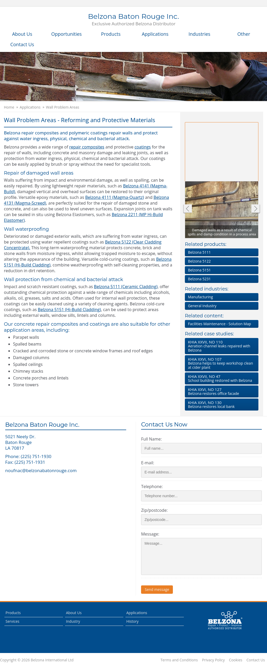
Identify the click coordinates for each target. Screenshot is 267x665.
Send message (157, 589)
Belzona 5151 (199, 270)
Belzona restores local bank (220, 404)
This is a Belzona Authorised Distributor (225, 620)
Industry (73, 621)
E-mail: (147, 462)
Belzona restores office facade (220, 391)
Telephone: (152, 486)
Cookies (235, 660)
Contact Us (22, 44)
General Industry (202, 305)
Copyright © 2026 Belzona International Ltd (37, 660)
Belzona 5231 (199, 278)
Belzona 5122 (199, 261)
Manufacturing (200, 296)
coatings (143, 147)
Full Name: (151, 439)
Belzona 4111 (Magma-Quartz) (114, 197)
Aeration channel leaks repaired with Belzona (220, 346)
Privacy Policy (213, 660)
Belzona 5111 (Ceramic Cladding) (125, 286)
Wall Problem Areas (62, 107)
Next (255, 209)
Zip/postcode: (154, 510)
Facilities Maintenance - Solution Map (219, 323)
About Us (22, 34)
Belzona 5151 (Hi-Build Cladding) (69, 309)
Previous (187, 209)
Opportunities (66, 34)
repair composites (86, 147)
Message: (150, 534)
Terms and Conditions (179, 660)
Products (111, 34)
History (132, 621)
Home (9, 107)
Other (243, 34)
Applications (155, 34)
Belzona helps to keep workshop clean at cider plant (220, 363)
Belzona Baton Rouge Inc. (133, 20)
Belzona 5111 (199, 252)
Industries (199, 34)
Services (12, 621)
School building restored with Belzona (220, 378)
